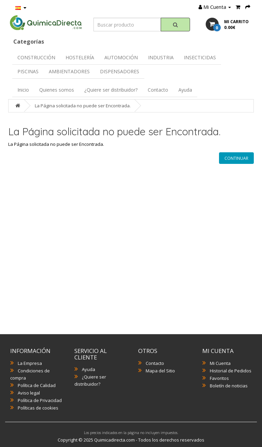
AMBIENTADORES (69, 71)
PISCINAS (28, 71)
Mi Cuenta (220, 363)
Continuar (236, 158)
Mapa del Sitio (160, 371)
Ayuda (185, 90)
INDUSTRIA (161, 57)
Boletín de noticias (229, 386)
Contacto (158, 90)
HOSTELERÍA (80, 57)
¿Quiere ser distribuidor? (110, 90)
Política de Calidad (37, 385)
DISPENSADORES (119, 71)
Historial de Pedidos (230, 371)
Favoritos (219, 378)
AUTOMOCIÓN (121, 57)
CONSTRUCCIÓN (36, 57)
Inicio (23, 90)
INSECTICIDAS (200, 57)
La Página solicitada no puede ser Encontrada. (83, 106)
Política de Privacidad (40, 400)
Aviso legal (29, 393)
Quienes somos (56, 90)
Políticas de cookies (38, 408)
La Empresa (30, 363)
